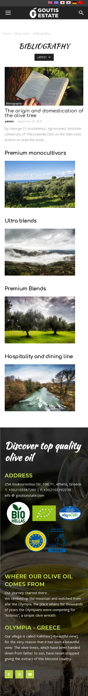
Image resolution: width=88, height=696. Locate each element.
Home (6, 33)
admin (9, 121)
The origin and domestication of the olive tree (44, 113)
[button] (81, 13)
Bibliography (14, 103)
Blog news (22, 33)
